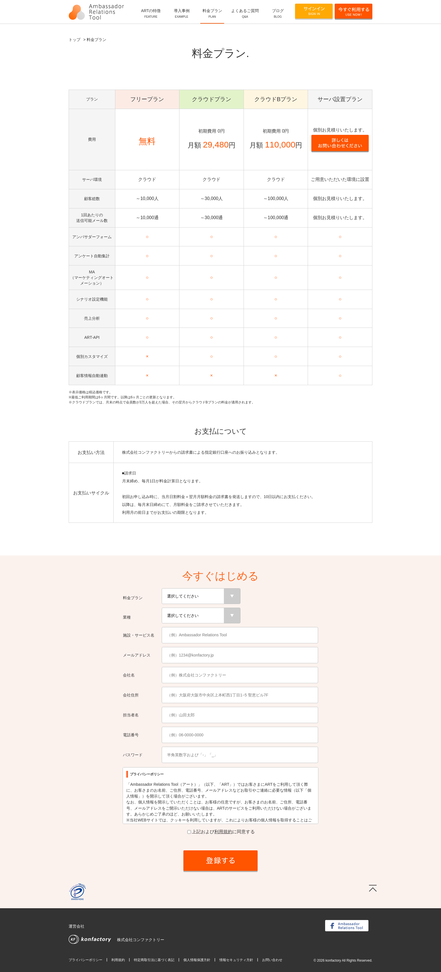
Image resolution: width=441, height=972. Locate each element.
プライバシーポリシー (85, 960)
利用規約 (223, 831)
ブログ (278, 13)
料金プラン (212, 13)
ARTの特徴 (151, 13)
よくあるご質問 (245, 13)
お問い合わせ (272, 960)
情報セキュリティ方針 (236, 960)
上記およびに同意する (221, 831)
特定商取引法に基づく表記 (154, 960)
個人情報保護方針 (196, 960)
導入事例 (182, 13)
